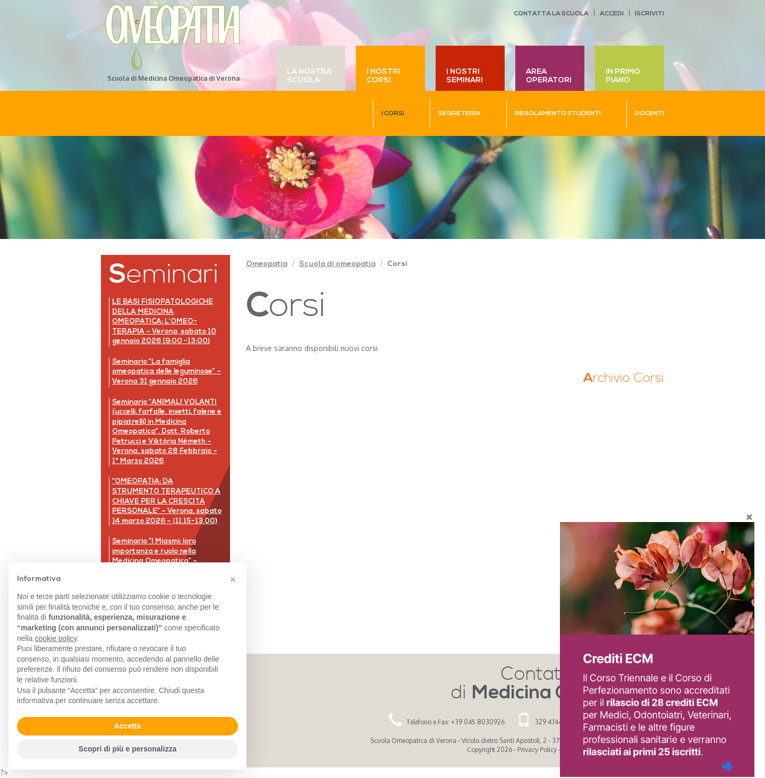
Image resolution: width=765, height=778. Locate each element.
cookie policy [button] (55, 638)
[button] (232, 579)
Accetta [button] (127, 726)
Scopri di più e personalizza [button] (127, 749)
